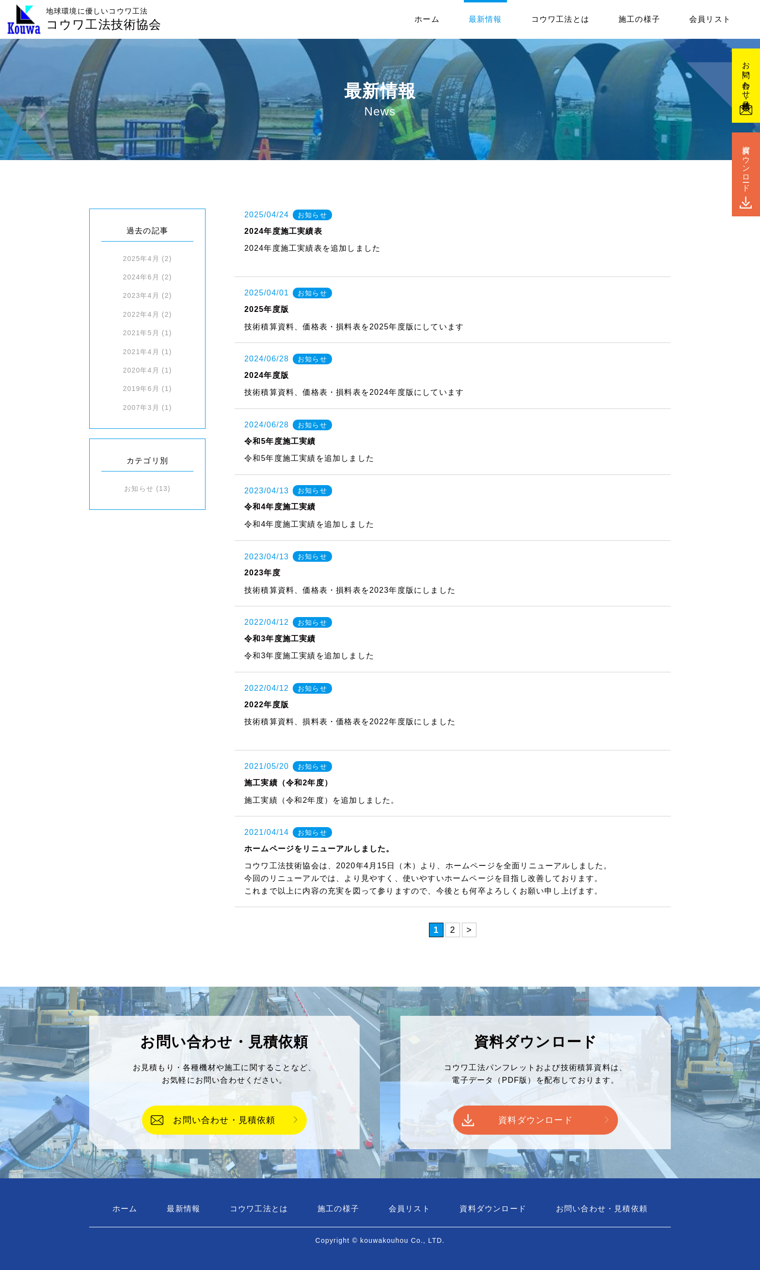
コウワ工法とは (560, 19)
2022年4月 (141, 314)
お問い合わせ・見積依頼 (224, 1120)
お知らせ (139, 488)
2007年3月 (141, 407)
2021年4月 (141, 352)
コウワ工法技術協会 (104, 19)
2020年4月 (141, 370)
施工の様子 (639, 19)
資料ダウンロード (535, 1120)
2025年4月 (141, 258)
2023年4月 (141, 295)
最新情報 (485, 19)
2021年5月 (141, 333)
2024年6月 (141, 277)
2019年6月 (141, 388)
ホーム (427, 19)
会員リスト (710, 19)
